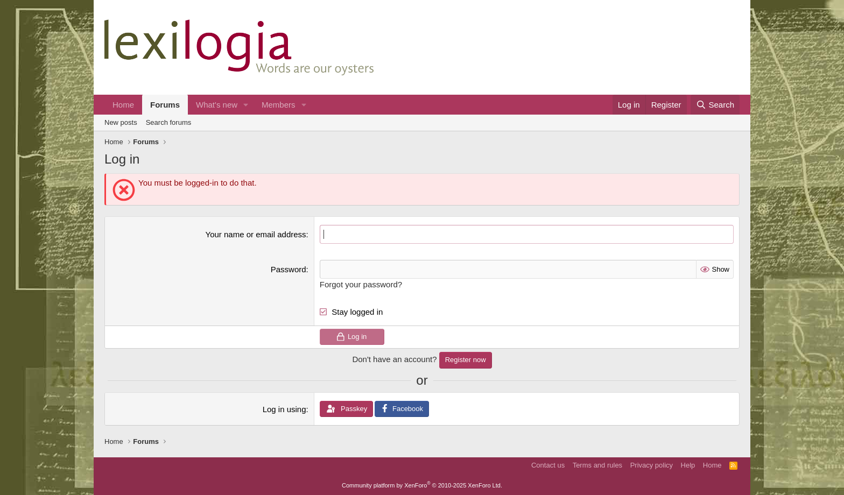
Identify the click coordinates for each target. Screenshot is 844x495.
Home (123, 104)
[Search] (715, 105)
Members (279, 104)
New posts (120, 122)
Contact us (548, 465)
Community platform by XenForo (422, 485)
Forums (165, 104)
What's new (216, 104)
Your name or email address (256, 234)
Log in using (284, 409)
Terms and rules (597, 465)
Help (688, 465)
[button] (246, 105)
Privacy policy (651, 465)
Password (288, 269)
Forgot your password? (361, 284)
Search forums (169, 122)
